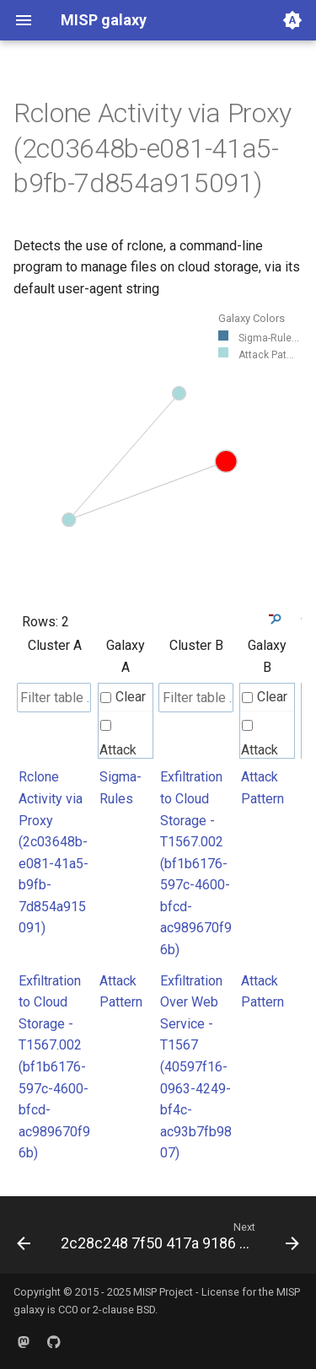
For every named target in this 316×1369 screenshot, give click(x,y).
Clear (123, 697)
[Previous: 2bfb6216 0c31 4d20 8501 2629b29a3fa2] (23, 1240)
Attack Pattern (120, 751)
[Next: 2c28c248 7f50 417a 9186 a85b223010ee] (178, 1240)
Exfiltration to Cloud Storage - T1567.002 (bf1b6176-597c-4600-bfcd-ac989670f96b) (196, 863)
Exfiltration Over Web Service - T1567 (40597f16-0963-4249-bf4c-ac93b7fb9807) (196, 1067)
